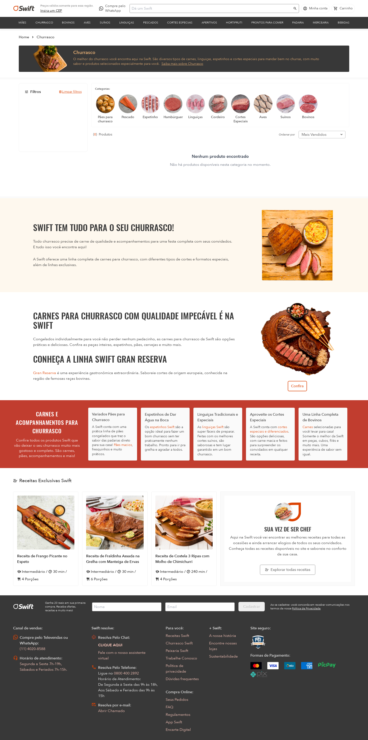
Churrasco (44, 22)
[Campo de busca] (211, 8)
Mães (22, 22)
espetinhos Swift (162, 427)
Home (24, 37)
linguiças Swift (212, 427)
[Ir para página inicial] (24, 8)
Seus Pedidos (177, 699)
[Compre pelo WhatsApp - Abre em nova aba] (113, 8)
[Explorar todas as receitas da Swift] (287, 570)
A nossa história (222, 635)
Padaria (298, 22)
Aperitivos (209, 22)
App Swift (174, 722)
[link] (51, 10)
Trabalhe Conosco (181, 658)
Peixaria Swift (177, 650)
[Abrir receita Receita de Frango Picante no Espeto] (45, 539)
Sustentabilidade (223, 656)
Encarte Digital (178, 729)
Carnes (308, 427)
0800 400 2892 (126, 673)
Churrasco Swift (179, 643)
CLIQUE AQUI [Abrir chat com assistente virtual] (110, 645)
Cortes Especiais (179, 22)
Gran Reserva (44, 373)
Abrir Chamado (111, 710)
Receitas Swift (177, 635)
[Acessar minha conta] (315, 8)
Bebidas (343, 22)
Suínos (105, 22)
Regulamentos (178, 714)
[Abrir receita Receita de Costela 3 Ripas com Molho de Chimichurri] (184, 539)
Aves (87, 22)
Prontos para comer (267, 22)
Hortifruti (234, 22)
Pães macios (123, 445)
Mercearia (321, 22)
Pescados (150, 22)
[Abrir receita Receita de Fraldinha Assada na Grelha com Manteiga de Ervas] (114, 539)
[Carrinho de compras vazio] (343, 8)
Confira (297, 386)
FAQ (169, 707)
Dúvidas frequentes (182, 679)
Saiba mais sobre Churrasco (182, 64)
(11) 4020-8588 (32, 648)
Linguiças (126, 22)
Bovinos (68, 22)
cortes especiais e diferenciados (269, 429)
